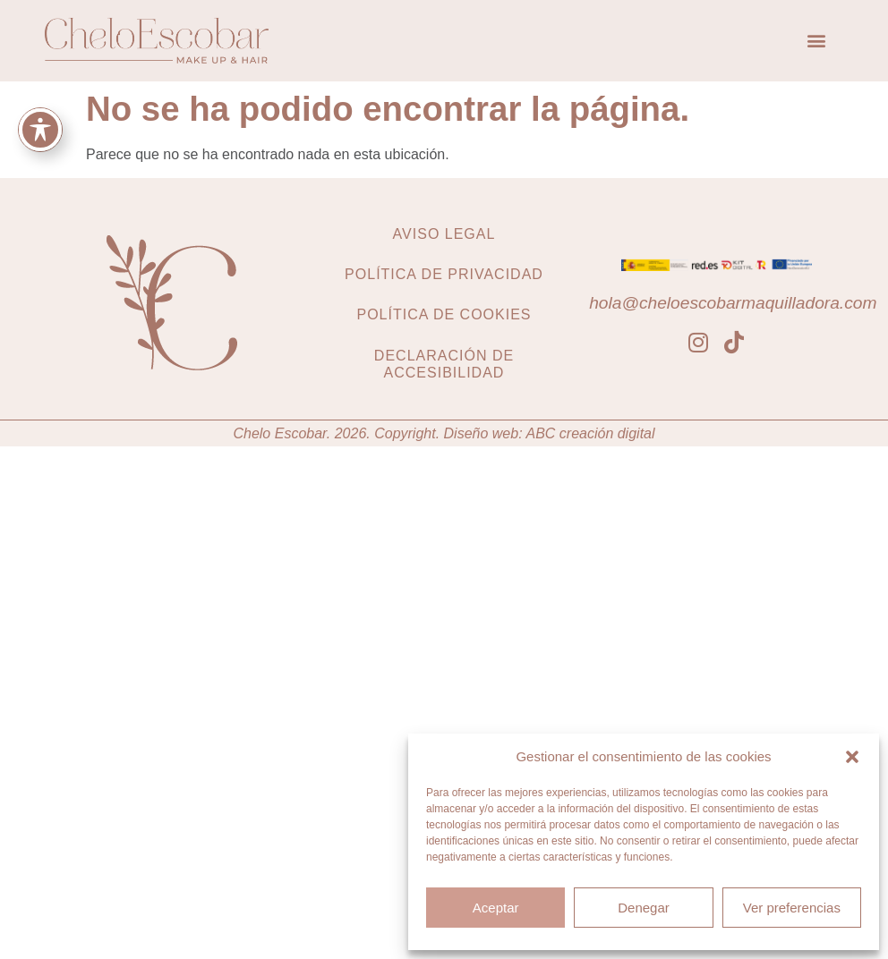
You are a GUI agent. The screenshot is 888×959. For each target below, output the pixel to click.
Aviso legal (444, 234)
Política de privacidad (444, 274)
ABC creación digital (589, 433)
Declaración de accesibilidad (444, 364)
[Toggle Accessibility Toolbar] (40, 129)
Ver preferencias (792, 907)
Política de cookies (443, 314)
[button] (852, 757)
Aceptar (496, 907)
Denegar (644, 907)
